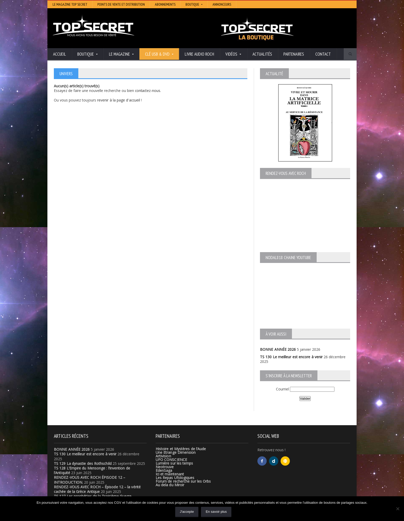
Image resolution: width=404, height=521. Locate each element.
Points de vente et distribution (121, 4)
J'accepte (187, 512)
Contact (323, 54)
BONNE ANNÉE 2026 (278, 349)
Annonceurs (222, 4)
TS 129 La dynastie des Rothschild (82, 463)
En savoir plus (216, 512)
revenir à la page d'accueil (118, 99)
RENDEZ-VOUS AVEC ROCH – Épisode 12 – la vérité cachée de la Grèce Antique (97, 489)
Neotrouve (165, 466)
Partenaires (293, 54)
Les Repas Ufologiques (175, 477)
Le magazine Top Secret (70, 4)
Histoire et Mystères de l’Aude (180, 448)
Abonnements (165, 4)
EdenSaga (164, 470)
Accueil (59, 54)
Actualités (262, 54)
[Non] (397, 508)
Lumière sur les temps (174, 463)
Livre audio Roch (199, 54)
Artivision (163, 456)
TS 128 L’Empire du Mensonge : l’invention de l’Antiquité (100, 468)
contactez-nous (148, 90)
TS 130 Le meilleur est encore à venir (291, 356)
